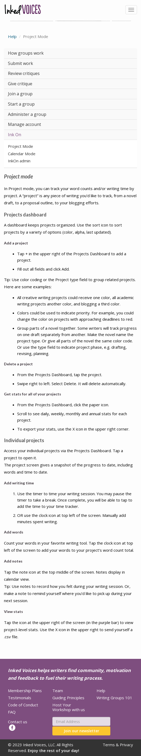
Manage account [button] (24, 124)
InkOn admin (19, 160)
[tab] (70, 53)
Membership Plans (25, 690)
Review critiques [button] (24, 73)
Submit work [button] (20, 63)
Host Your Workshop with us (68, 707)
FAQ (12, 712)
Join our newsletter (81, 730)
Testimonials (19, 697)
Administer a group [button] (27, 114)
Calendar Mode (21, 153)
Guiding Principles (68, 697)
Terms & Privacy (118, 744)
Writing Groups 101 (114, 697)
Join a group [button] (20, 94)
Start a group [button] (21, 104)
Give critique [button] (20, 84)
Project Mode (20, 146)
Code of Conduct (23, 704)
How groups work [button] (26, 53)
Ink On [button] (14, 135)
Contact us (17, 721)
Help (12, 36)
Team (57, 690)
